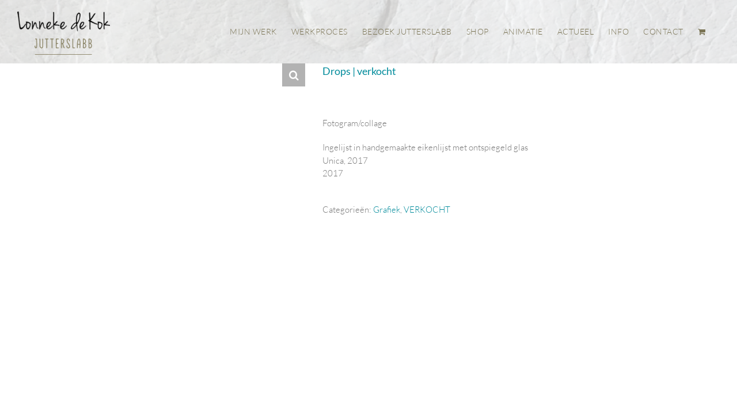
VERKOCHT (427, 209)
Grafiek (386, 209)
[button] (293, 74)
